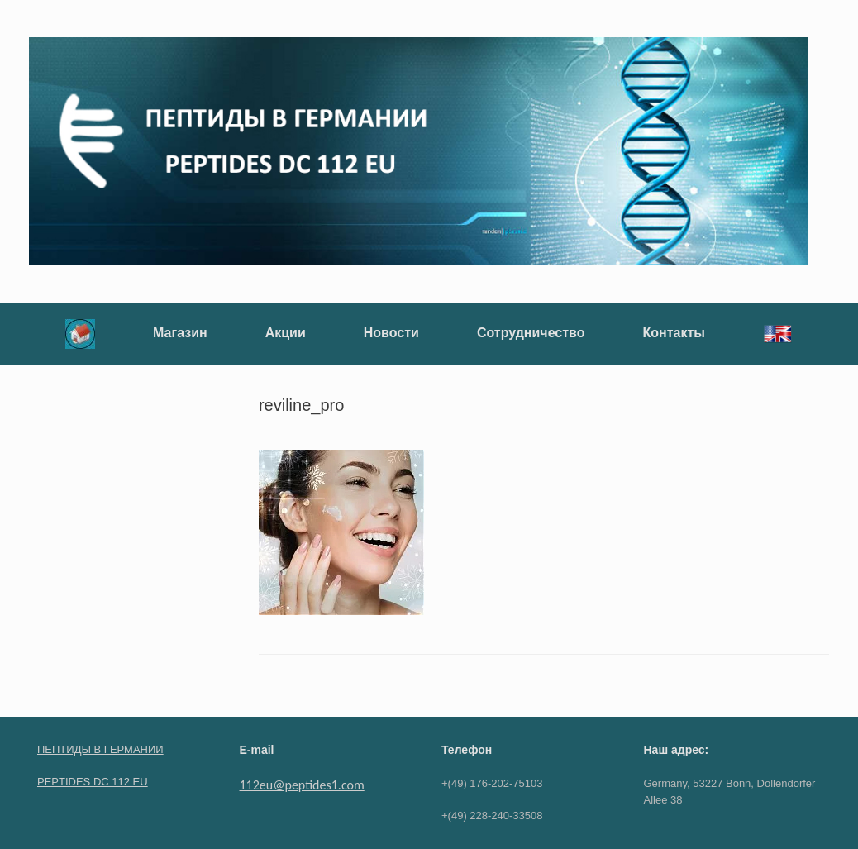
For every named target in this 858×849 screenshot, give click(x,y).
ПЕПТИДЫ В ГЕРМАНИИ (100, 749)
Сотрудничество (531, 333)
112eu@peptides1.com (302, 785)
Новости (391, 333)
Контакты (673, 333)
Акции (285, 333)
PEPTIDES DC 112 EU (92, 781)
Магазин (180, 333)
